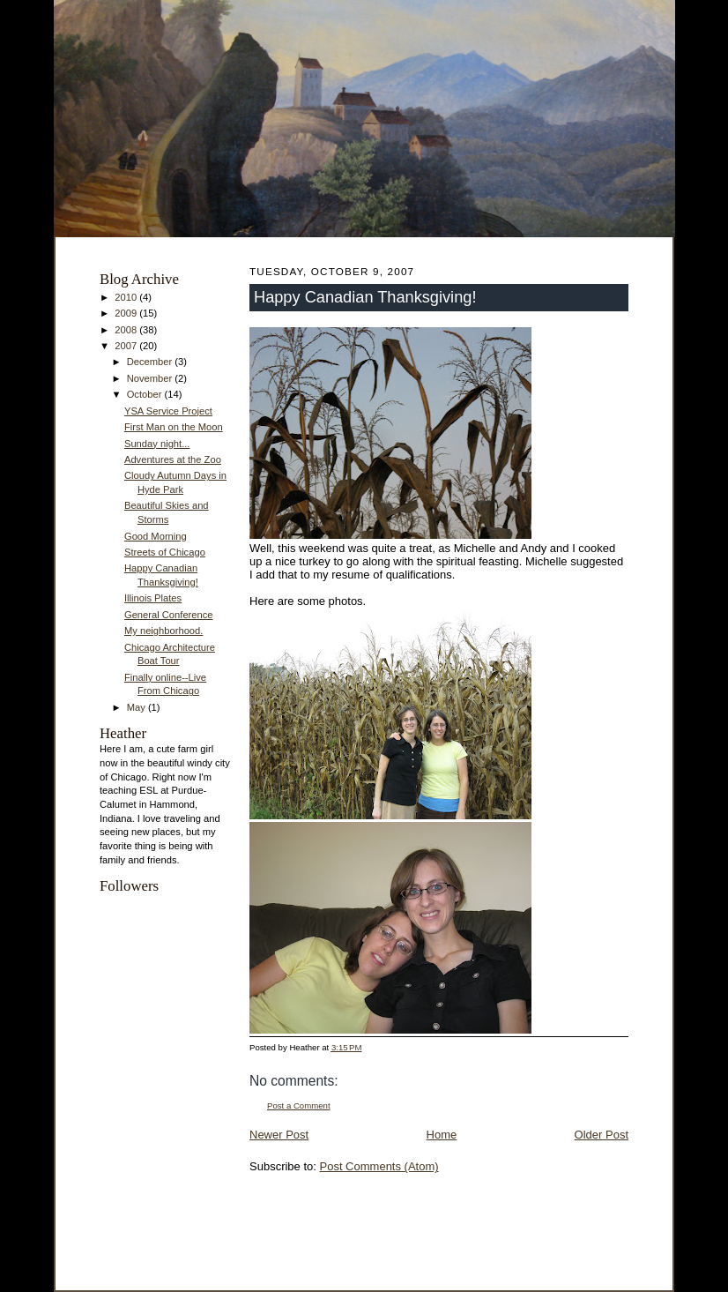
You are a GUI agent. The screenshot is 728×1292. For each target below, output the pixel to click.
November (151, 378)
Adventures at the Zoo (172, 459)
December (151, 361)
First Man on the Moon (173, 427)
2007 (127, 345)
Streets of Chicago (164, 552)
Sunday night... (157, 443)
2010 (127, 297)
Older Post (601, 1134)
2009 (127, 313)
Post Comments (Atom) (379, 1166)
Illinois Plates (153, 598)
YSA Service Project (168, 411)
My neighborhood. (163, 630)
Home (442, 1134)
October (146, 394)
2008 (127, 330)
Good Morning (155, 536)
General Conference (168, 614)
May (137, 707)
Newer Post (278, 1134)
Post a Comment (299, 1105)
